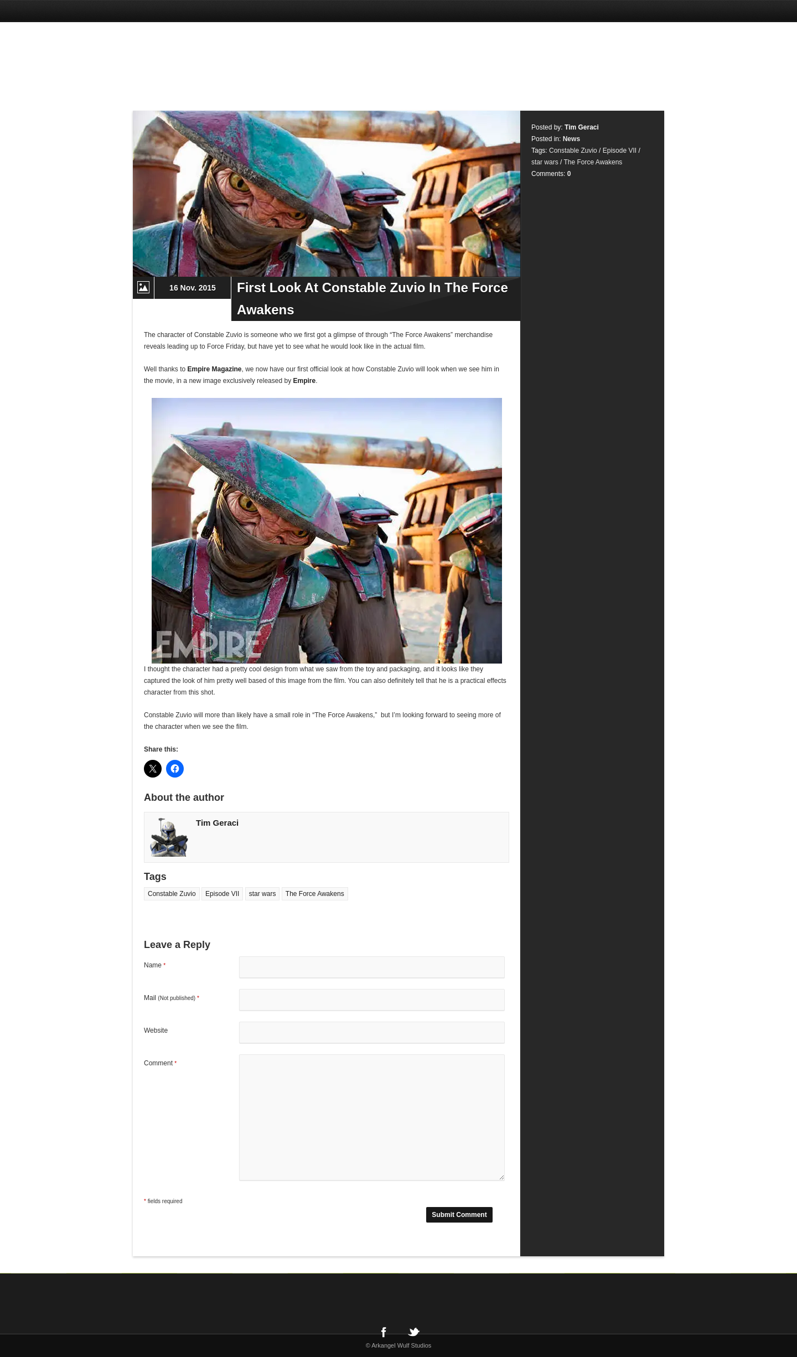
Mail (171, 998)
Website (156, 1030)
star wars (262, 894)
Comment (160, 1063)
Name (154, 965)
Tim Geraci (217, 822)
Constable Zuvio (172, 894)
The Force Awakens (315, 894)
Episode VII (222, 894)
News (571, 139)
